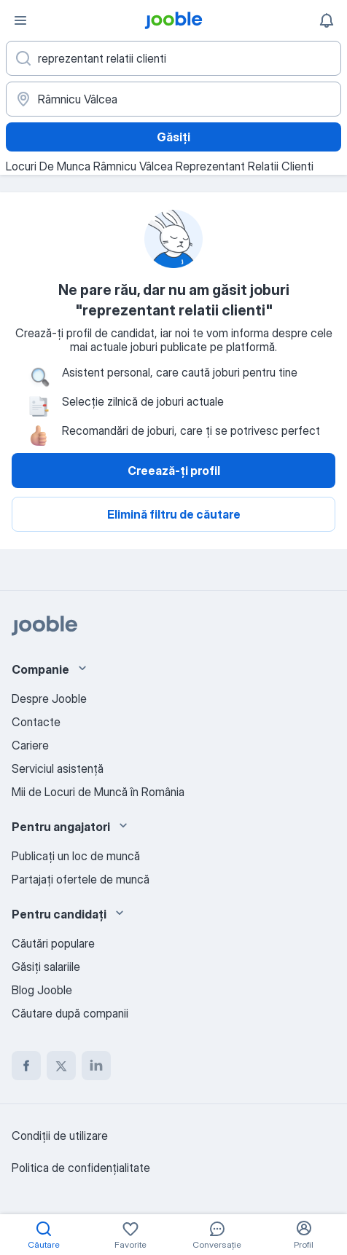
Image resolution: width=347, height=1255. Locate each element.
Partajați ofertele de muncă (80, 879)
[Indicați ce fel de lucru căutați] (173, 58)
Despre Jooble (49, 698)
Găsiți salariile (46, 966)
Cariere (30, 745)
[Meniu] (20, 20)
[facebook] (26, 1065)
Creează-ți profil (174, 470)
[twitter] (61, 1065)
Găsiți (173, 137)
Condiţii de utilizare (60, 1135)
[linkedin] (96, 1065)
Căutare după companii (70, 1013)
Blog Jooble (42, 990)
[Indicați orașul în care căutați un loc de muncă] (173, 99)
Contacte (36, 722)
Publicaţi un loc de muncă (76, 856)
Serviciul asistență (58, 768)
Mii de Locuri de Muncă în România (98, 791)
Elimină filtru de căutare (174, 514)
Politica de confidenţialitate (81, 1167)
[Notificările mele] (326, 20)
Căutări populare (53, 943)
